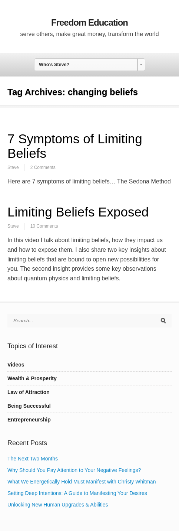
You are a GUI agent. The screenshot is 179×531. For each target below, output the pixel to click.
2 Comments (43, 167)
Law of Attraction (28, 392)
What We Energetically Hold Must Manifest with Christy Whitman (81, 482)
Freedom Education (89, 22)
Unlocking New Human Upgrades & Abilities (57, 505)
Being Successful (29, 406)
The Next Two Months (32, 459)
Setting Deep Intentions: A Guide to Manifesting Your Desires (77, 493)
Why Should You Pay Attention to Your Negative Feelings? (74, 470)
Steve (13, 167)
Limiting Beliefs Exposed (78, 212)
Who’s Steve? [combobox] (54, 64)
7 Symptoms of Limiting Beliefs (74, 145)
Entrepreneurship (29, 420)
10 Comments (44, 226)
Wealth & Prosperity (32, 378)
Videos (15, 365)
